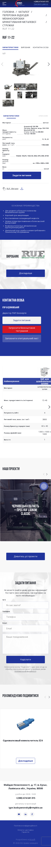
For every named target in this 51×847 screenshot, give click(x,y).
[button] (49, 64)
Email (25, 627)
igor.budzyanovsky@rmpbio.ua (25, 807)
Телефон (25, 615)
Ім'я (25, 604)
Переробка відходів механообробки (15, 17)
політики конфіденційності (25, 671)
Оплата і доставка (25, 830)
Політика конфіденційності (25, 826)
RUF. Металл (12, 188)
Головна (8, 11)
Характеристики (10, 47)
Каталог (24, 11)
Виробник (25, 47)
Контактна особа (41, 47)
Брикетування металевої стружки (19, 23)
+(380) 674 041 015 (41, 1)
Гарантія (25, 832)
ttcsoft (32, 839)
